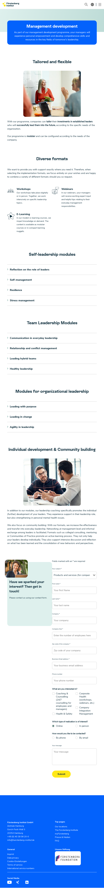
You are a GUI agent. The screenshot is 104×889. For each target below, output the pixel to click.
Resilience (16, 290)
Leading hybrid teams (23, 359)
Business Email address (60, 660)
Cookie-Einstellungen (17, 862)
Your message (57, 747)
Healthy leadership (21, 369)
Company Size (57, 630)
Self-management (21, 280)
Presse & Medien (62, 838)
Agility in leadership (22, 428)
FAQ (57, 841)
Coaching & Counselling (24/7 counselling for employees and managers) (63, 702)
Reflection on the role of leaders (29, 269)
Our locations (61, 827)
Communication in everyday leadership (34, 338)
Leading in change (21, 418)
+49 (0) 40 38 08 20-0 (18, 837)
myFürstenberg (62, 834)
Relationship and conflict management (33, 349)
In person (84, 727)
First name (56, 585)
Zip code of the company (61, 645)
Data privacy (13, 858)
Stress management (22, 301)
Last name (56, 600)
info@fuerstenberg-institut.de (20, 841)
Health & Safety (64, 714)
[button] (86, 4)
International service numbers (20, 869)
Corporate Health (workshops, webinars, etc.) (86, 699)
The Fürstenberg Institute (66, 831)
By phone (61, 739)
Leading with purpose (23, 407)
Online (59, 727)
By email (83, 739)
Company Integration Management (86, 711)
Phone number (57, 675)
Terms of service (14, 866)
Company (56, 615)
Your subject (57, 570)
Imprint (10, 855)
